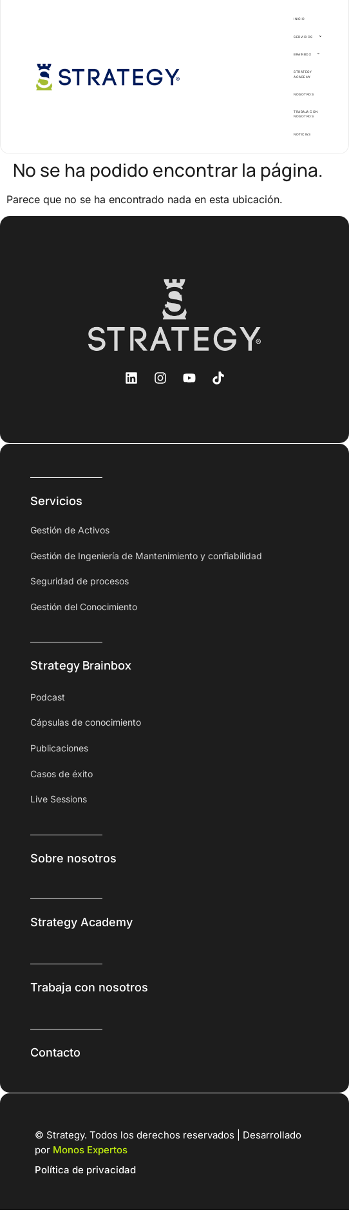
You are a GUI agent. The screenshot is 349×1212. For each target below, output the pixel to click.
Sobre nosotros (73, 858)
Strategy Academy (81, 922)
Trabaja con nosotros (89, 987)
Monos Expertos (90, 1150)
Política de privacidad (85, 1170)
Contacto (55, 1052)
